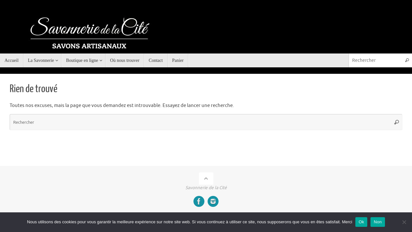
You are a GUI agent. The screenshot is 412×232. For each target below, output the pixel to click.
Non (378, 221)
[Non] (404, 222)
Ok (361, 221)
